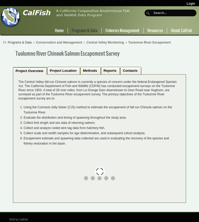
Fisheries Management (122, 30)
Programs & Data (84, 30)
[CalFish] (65, 17)
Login (191, 3)
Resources (155, 30)
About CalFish (181, 30)
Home (59, 30)
